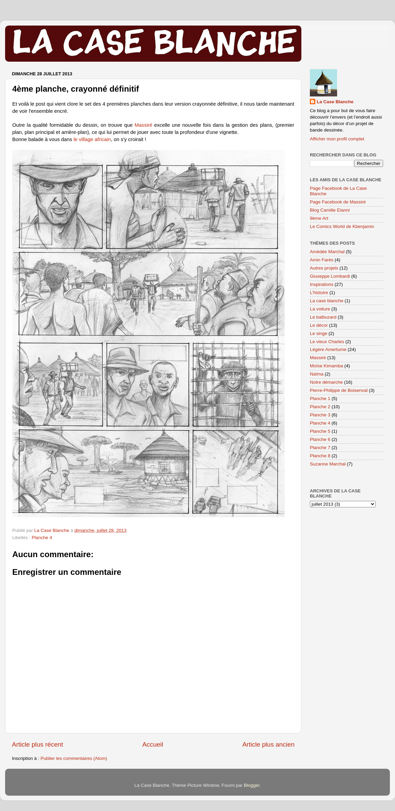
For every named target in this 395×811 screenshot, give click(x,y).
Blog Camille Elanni (330, 210)
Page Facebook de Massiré (338, 201)
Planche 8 (320, 455)
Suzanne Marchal (328, 463)
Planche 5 (320, 431)
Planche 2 (320, 406)
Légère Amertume (328, 349)
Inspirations (321, 284)
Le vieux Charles (327, 341)
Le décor (319, 325)
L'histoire (319, 292)
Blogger (251, 785)
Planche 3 (320, 414)
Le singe (318, 333)
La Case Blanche (335, 101)
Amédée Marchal (327, 251)
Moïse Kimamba (326, 365)
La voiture (320, 308)
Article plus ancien (268, 744)
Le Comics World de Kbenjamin (342, 226)
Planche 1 (320, 398)
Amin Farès (321, 259)
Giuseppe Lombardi (330, 276)
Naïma (316, 374)
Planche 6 (320, 439)
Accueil (152, 744)
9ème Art (319, 218)
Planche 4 (42, 537)
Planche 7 (320, 447)
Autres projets (324, 268)
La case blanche (326, 300)
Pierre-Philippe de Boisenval (339, 390)
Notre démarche (326, 382)
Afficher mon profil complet (337, 138)
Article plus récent (37, 744)
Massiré (144, 125)
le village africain (92, 139)
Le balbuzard (323, 317)
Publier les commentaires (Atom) (74, 758)
